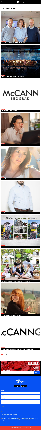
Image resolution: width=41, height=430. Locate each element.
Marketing (2, 75)
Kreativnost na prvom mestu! (9, 110)
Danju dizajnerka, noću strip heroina (11, 315)
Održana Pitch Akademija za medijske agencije (13, 42)
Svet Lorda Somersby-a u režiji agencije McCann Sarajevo (16, 281)
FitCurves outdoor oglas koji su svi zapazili (13, 247)
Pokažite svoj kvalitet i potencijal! (11, 213)
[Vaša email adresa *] (17, 372)
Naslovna (3, 6)
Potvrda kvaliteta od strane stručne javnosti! (14, 144)
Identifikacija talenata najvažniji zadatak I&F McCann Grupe (17, 349)
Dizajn (2, 177)
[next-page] (9, 354)
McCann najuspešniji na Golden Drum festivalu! (14, 76)
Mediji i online (3, 41)
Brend (2, 279)
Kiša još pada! (5, 179)
